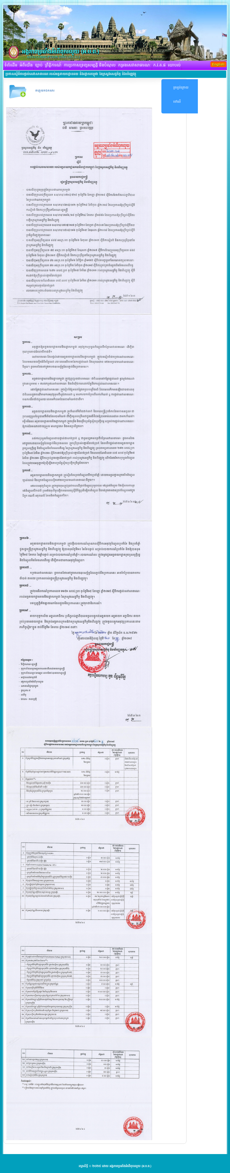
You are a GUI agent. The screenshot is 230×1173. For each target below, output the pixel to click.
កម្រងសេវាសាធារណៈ (134, 65)
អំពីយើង (26, 65)
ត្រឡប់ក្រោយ (181, 87)
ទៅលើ (177, 102)
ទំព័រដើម (10, 65)
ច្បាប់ (38, 65)
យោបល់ (174, 65)
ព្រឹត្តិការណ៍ (53, 65)
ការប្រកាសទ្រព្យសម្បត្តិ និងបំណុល (90, 65)
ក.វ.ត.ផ (159, 65)
